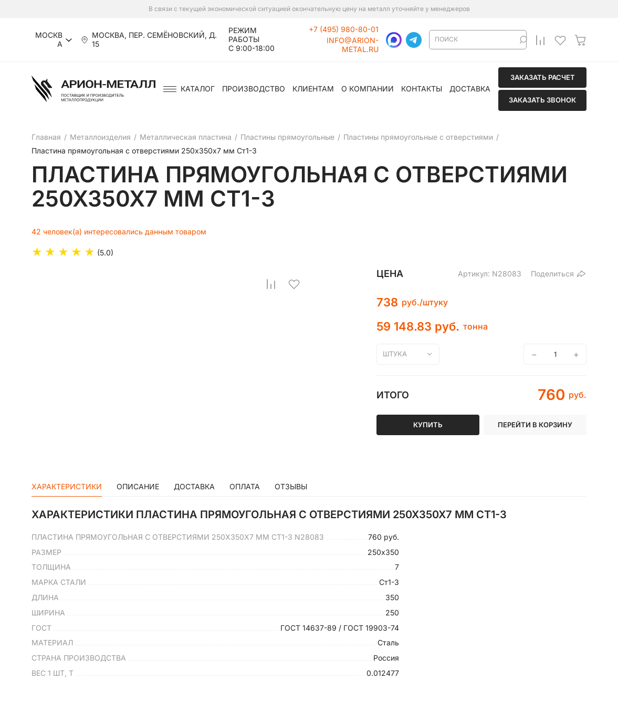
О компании (367, 89)
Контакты (421, 89)
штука (395, 353)
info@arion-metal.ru (353, 45)
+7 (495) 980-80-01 (344, 29)
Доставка (469, 89)
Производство (253, 89)
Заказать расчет (542, 77)
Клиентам (313, 89)
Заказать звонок (542, 100)
